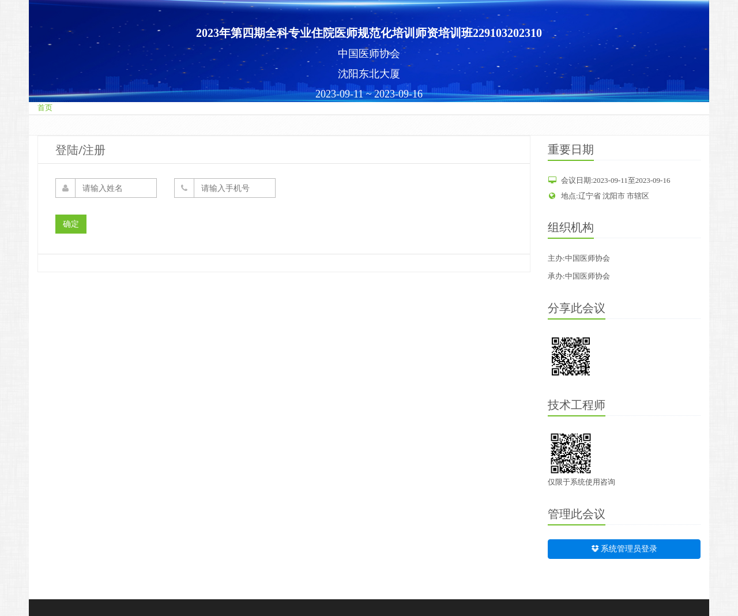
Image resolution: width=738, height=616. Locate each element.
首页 (44, 107)
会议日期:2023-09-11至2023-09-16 (609, 180)
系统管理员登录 (624, 548)
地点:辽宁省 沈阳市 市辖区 (598, 195)
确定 (71, 224)
